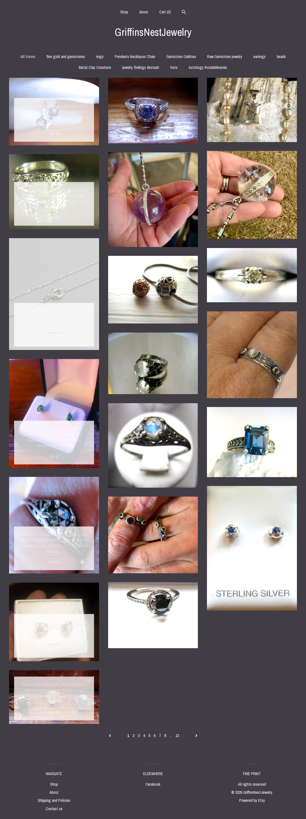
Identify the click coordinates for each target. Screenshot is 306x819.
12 (177, 735)
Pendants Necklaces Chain (135, 56)
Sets (173, 67)
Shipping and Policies (54, 800)
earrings (259, 56)
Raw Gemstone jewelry (224, 56)
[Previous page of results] (110, 735)
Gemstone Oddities (181, 56)
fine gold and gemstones (65, 56)
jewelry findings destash (140, 67)
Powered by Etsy (252, 800)
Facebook (153, 784)
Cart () (165, 12)
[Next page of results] (196, 735)
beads (281, 56)
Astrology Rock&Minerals (208, 67)
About (143, 12)
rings (100, 56)
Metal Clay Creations (95, 67)
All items (27, 56)
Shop (124, 12)
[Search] (184, 12)
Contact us (54, 808)
